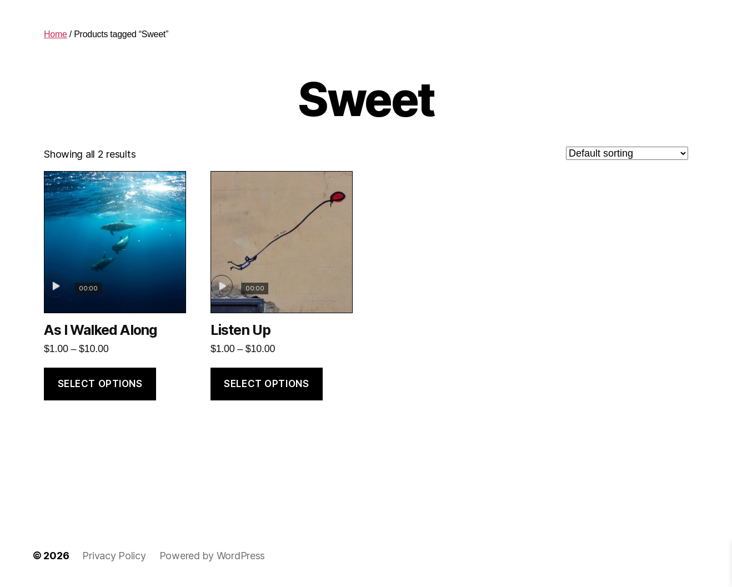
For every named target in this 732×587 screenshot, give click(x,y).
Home (55, 34)
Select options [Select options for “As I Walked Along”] (100, 383)
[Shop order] (627, 153)
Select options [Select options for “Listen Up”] (266, 383)
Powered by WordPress (212, 555)
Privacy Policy (114, 555)
